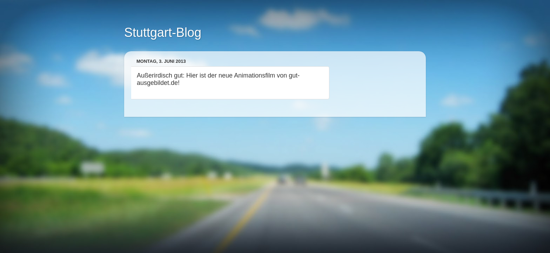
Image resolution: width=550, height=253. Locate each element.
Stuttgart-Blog (162, 32)
